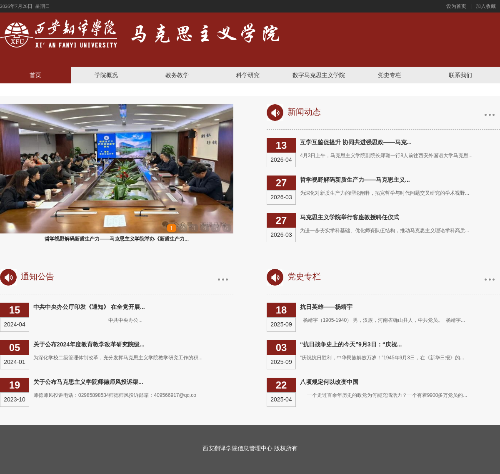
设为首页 (456, 6)
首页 (35, 75)
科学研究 (248, 75)
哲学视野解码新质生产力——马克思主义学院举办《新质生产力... (117, 239)
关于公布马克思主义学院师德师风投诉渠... (88, 382)
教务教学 (177, 75)
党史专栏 (389, 75)
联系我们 (460, 75)
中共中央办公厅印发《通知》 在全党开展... (89, 306)
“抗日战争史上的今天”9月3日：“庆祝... (351, 344)
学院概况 (106, 75)
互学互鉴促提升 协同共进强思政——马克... (356, 142)
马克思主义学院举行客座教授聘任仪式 (349, 217)
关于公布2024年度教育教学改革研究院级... (89, 344)
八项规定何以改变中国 (329, 382)
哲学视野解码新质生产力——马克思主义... (355, 179)
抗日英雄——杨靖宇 (326, 306)
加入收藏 (486, 6)
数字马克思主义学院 (318, 75)
